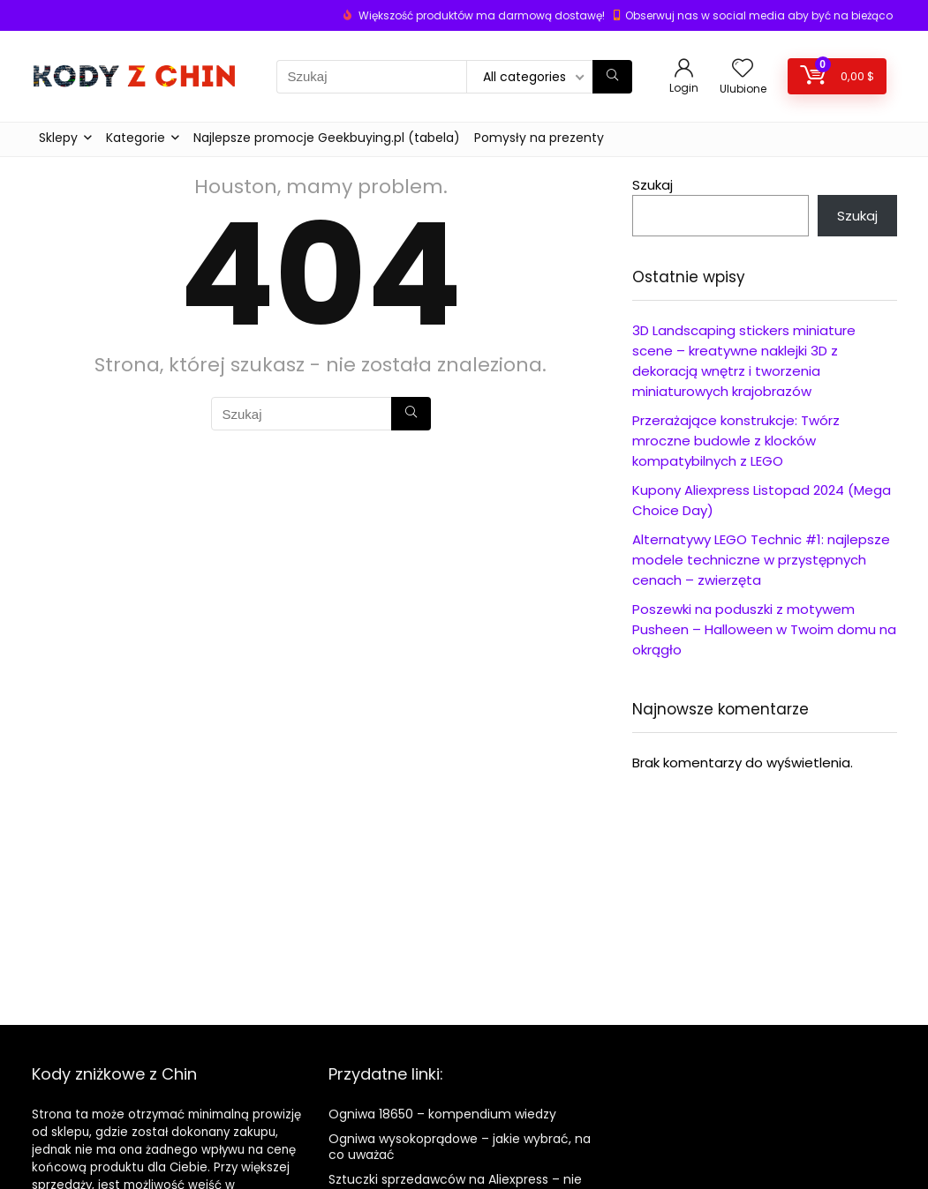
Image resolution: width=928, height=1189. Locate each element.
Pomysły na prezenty (539, 137)
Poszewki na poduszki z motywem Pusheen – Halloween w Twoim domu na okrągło (764, 629)
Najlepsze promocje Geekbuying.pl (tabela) (326, 137)
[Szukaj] (612, 76)
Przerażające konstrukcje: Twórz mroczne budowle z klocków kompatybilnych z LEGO (736, 440)
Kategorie (135, 137)
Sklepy (58, 137)
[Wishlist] (742, 69)
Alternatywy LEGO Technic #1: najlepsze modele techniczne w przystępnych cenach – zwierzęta (761, 559)
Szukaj (652, 185)
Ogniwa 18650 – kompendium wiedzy (442, 1114)
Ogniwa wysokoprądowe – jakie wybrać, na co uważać (459, 1146)
